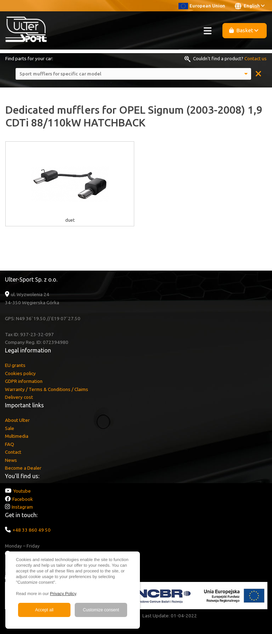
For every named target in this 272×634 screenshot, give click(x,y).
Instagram (22, 507)
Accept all (44, 609)
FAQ (9, 444)
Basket (244, 30)
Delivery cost (19, 397)
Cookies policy (20, 373)
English (250, 6)
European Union (201, 5)
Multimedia (16, 436)
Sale (9, 428)
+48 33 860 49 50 (31, 530)
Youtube (22, 491)
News (11, 460)
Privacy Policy (63, 593)
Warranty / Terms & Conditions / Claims (46, 389)
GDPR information (23, 381)
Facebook (22, 499)
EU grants (15, 365)
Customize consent (101, 609)
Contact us (255, 58)
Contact (13, 452)
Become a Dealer (23, 468)
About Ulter (17, 420)
